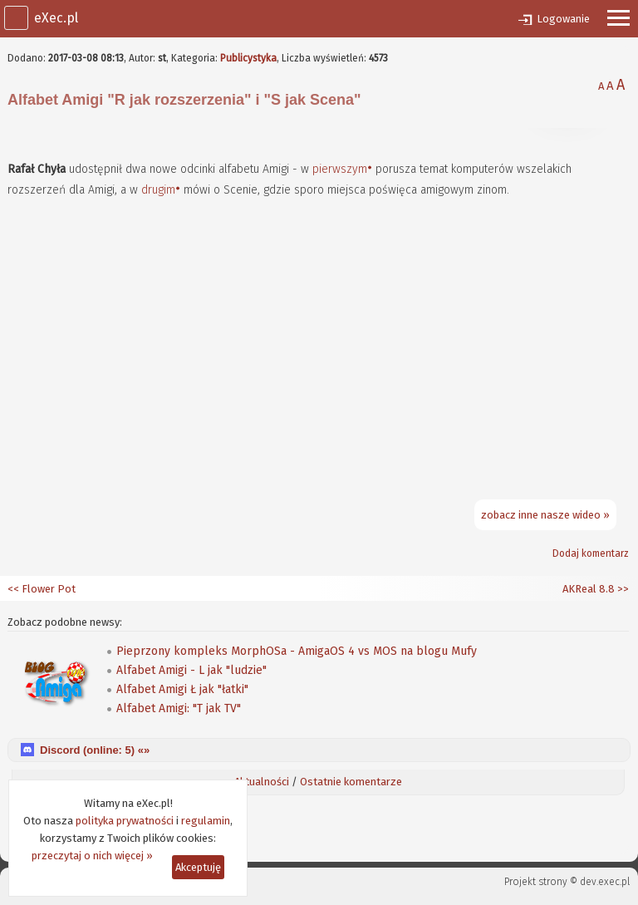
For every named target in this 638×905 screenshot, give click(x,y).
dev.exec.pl (605, 882)
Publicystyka (248, 58)
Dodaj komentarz (590, 553)
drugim (158, 190)
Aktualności (261, 781)
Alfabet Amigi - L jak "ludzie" (191, 670)
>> (622, 589)
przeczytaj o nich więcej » (92, 855)
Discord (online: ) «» (95, 750)
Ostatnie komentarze (351, 781)
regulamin (205, 820)
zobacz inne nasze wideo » (545, 515)
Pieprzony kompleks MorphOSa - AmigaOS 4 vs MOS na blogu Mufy (296, 651)
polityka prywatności (125, 820)
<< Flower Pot (41, 589)
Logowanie (563, 18)
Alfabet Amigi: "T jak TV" (178, 708)
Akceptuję (198, 867)
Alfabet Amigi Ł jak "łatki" (182, 689)
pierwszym (339, 169)
